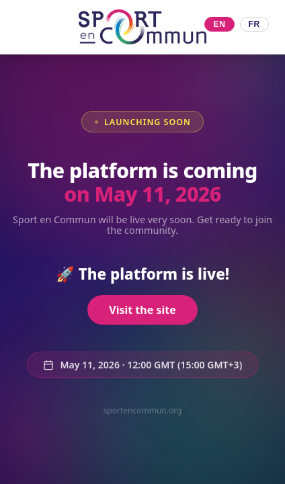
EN (219, 24)
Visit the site (142, 310)
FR (254, 24)
